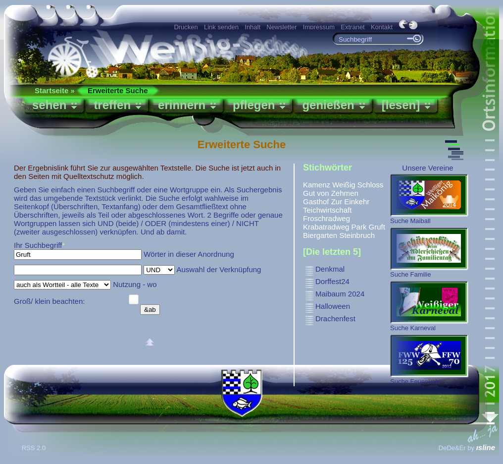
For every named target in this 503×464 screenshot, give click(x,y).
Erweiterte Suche (118, 90)
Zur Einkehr (350, 201)
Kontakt (382, 27)
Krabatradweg (326, 227)
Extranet (352, 27)
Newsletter (281, 27)
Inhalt (252, 27)
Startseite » (55, 90)
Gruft (377, 227)
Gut (309, 193)
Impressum (319, 27)
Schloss (370, 184)
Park (359, 227)
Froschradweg (326, 218)
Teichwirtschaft (327, 210)
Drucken (186, 27)
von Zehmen (337, 193)
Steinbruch (357, 235)
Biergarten (320, 235)
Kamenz (316, 184)
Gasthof (316, 201)
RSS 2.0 (35, 448)
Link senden (221, 27)
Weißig (343, 184)
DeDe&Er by (467, 448)
